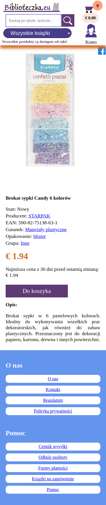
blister (39, 236)
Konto (91, 42)
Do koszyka (37, 291)
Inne (25, 243)
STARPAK (39, 216)
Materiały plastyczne (46, 229)
